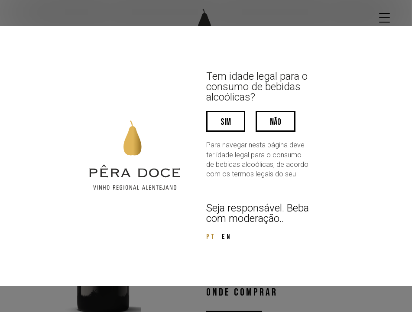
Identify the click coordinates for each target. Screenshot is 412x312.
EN (226, 237)
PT (211, 237)
